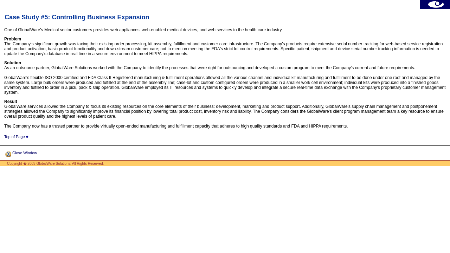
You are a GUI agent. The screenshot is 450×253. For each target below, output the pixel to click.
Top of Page (16, 137)
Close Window (21, 153)
